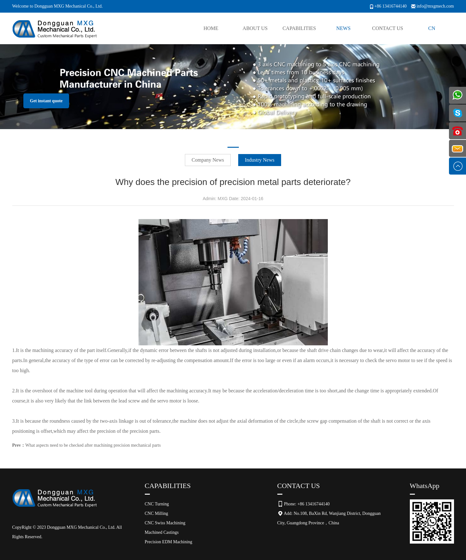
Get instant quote (46, 100)
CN (431, 28)
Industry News (259, 160)
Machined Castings (162, 532)
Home (211, 28)
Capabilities (299, 28)
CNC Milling (156, 513)
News (343, 28)
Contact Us (387, 28)
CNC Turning (157, 504)
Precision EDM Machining (168, 541)
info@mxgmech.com (435, 6)
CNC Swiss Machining (165, 523)
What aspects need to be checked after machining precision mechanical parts (93, 445)
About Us (255, 28)
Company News (208, 160)
